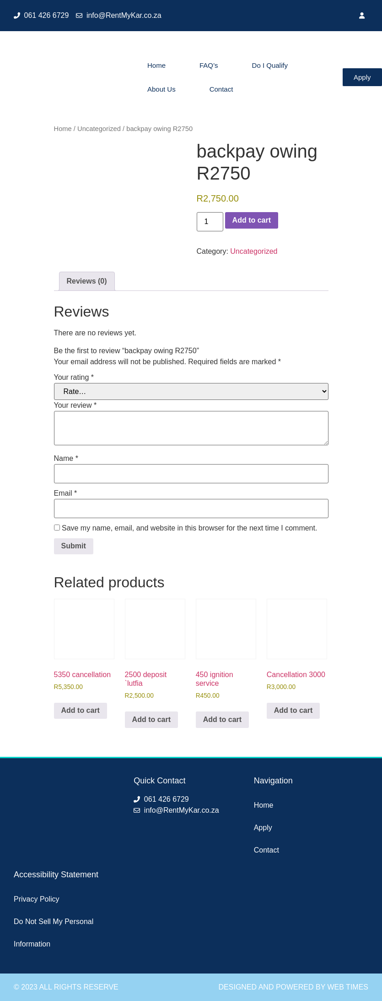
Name (66, 458)
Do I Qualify (270, 65)
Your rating (74, 377)
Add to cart (251, 220)
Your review (75, 405)
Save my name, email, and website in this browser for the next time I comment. (189, 528)
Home (156, 65)
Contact (221, 89)
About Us (161, 89)
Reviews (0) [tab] (87, 281)
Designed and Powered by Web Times (293, 987)
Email (65, 493)
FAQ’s (208, 65)
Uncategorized (99, 128)
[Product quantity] (210, 221)
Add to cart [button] (80, 710)
